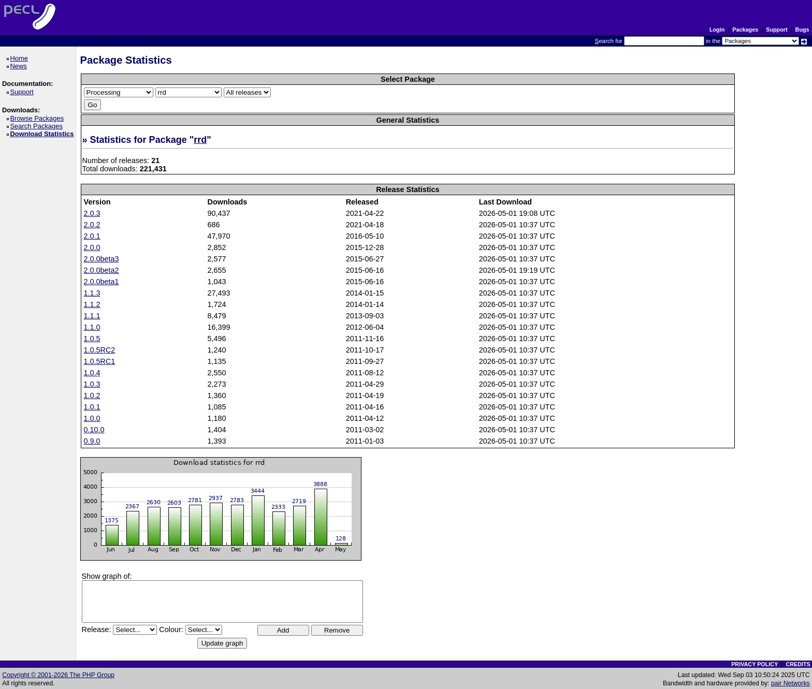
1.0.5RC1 (99, 361)
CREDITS (798, 664)
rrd (200, 140)
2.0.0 (92, 247)
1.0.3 (92, 384)
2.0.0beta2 (101, 270)
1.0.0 (92, 418)
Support (776, 29)
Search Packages (38, 126)
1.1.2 (92, 304)
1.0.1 (92, 407)
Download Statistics (43, 134)
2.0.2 (92, 225)
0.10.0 (94, 430)
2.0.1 (92, 236)
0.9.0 (92, 441)
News (20, 66)
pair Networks (790, 683)
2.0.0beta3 (101, 259)
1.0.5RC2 (99, 350)
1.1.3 (92, 293)
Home (20, 58)
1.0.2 (92, 395)
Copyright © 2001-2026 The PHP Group (58, 675)
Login (716, 29)
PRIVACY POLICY (754, 664)
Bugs (802, 29)
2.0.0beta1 (101, 281)
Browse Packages (38, 118)
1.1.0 (92, 327)
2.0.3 (92, 213)
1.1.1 (92, 316)
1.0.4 (92, 373)
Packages (745, 29)
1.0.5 (92, 338)
